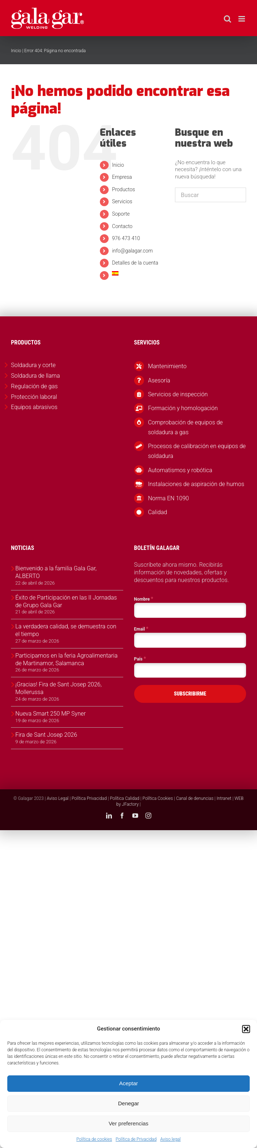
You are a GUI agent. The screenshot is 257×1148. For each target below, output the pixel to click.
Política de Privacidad (136, 1139)
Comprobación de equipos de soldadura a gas (185, 427)
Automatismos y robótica (180, 470)
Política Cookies (158, 798)
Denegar (128, 1103)
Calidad (157, 512)
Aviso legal (170, 1139)
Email (141, 629)
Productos (123, 189)
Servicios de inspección (178, 394)
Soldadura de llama (35, 375)
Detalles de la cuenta (135, 263)
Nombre (143, 599)
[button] (246, 1029)
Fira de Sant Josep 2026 (46, 734)
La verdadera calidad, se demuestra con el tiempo (65, 630)
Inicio (16, 50)
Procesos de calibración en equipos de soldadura (197, 451)
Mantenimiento (167, 366)
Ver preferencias (128, 1123)
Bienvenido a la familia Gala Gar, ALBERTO (56, 572)
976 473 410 (126, 238)
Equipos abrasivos (34, 407)
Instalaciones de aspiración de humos (196, 484)
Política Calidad (124, 798)
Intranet (224, 798)
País (140, 659)
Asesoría (159, 380)
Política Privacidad (89, 798)
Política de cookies (94, 1139)
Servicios (122, 201)
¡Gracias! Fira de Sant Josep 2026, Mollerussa (58, 688)
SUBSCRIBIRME (190, 694)
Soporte (121, 214)
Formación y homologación (183, 408)
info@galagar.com (132, 251)
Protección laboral (34, 396)
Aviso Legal (58, 798)
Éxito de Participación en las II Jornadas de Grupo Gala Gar (66, 601)
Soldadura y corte (33, 365)
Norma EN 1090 (168, 498)
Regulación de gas (34, 386)
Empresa (122, 177)
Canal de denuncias (195, 798)
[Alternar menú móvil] (242, 19)
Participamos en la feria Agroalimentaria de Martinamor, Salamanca (66, 659)
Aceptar (128, 1083)
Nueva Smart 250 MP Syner (50, 713)
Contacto (122, 226)
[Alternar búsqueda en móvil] (227, 19)
